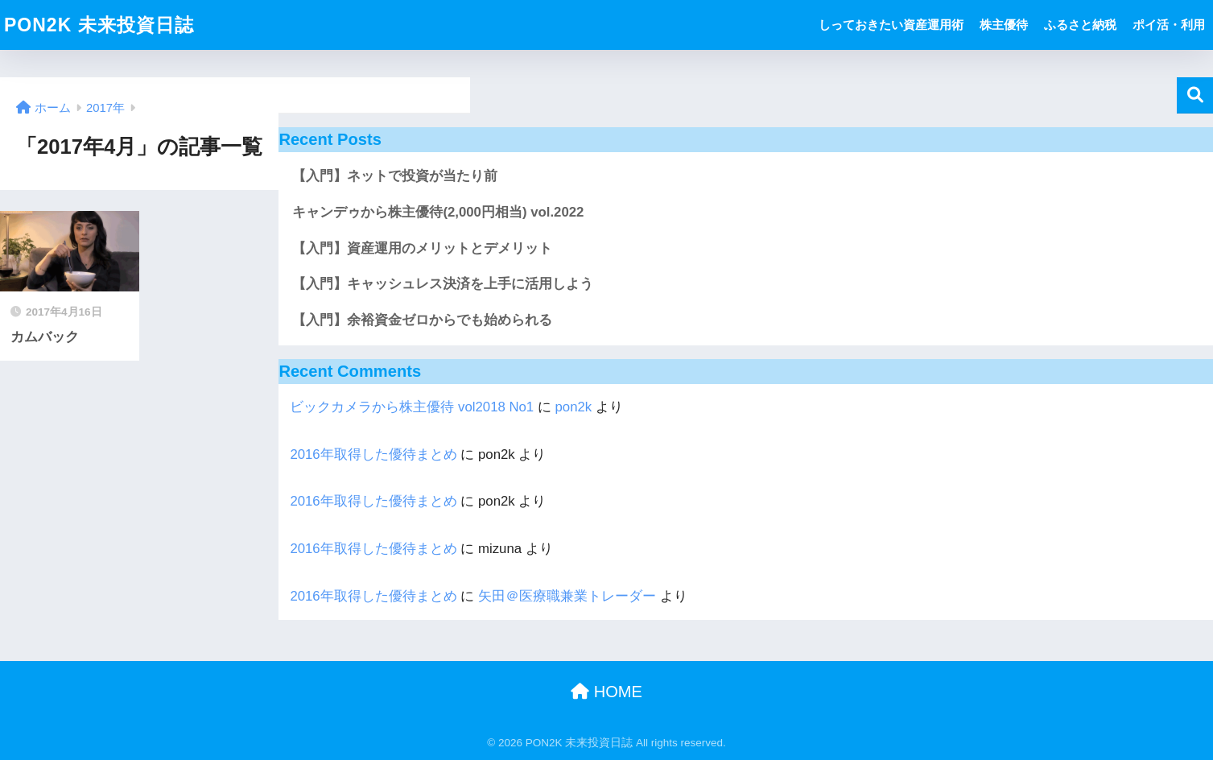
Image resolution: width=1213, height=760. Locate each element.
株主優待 (1004, 24)
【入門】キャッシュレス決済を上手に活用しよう (442, 283)
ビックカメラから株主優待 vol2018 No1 (412, 407)
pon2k (573, 407)
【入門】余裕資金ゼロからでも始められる (422, 320)
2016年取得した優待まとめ (373, 454)
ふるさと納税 (1080, 24)
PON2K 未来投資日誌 (99, 24)
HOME (606, 691)
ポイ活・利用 (1169, 24)
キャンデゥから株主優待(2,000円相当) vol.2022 (438, 212)
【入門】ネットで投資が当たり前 (394, 176)
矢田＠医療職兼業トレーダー (567, 596)
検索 (1195, 95)
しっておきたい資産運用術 (891, 24)
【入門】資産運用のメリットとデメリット (422, 248)
